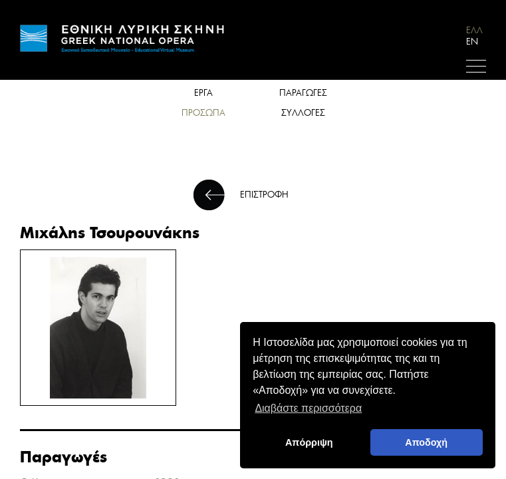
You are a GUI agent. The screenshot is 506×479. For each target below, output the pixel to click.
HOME (123, 38)
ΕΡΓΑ (203, 92)
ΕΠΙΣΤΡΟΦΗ (264, 194)
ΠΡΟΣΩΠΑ (203, 112)
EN (472, 41)
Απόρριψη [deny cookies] (309, 442)
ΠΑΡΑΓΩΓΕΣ (303, 92)
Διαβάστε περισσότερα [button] (308, 408)
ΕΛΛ (474, 30)
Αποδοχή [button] (426, 442)
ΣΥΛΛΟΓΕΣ (303, 112)
